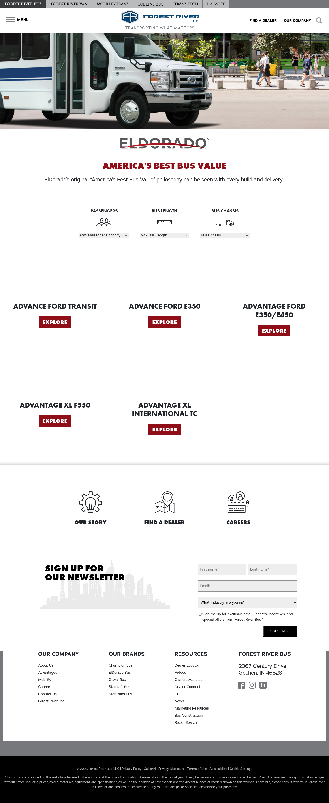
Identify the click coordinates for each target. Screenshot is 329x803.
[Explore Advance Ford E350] (164, 273)
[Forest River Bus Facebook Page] (241, 686)
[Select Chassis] (225, 235)
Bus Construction (189, 715)
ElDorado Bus (120, 672)
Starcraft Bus (119, 686)
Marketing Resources (192, 708)
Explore (55, 322)
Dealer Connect (187, 686)
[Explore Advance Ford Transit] (55, 273)
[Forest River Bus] (23, 4)
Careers (44, 686)
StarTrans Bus (120, 694)
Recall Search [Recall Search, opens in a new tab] (186, 722)
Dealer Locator (187, 665)
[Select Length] (164, 235)
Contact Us (47, 694)
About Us (45, 665)
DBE (178, 694)
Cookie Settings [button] (241, 769)
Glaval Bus (117, 679)
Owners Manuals (188, 679)
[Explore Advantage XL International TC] (164, 372)
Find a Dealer (263, 20)
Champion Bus (120, 665)
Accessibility (218, 769)
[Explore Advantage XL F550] (55, 372)
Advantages (47, 672)
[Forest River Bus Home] (160, 20)
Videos (180, 672)
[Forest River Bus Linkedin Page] (263, 686)
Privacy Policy (131, 769)
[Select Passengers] (104, 235)
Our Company (297, 20)
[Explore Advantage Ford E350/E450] (274, 273)
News (179, 701)
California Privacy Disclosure (164, 769)
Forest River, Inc (51, 701)
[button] (16, 20)
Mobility (44, 679)
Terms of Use (197, 769)
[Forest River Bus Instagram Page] (252, 686)
